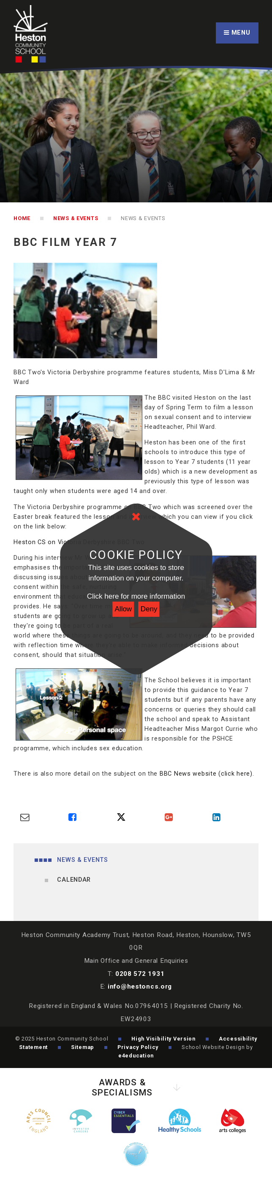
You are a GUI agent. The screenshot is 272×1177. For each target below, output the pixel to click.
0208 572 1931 (139, 974)
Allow (123, 609)
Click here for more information (136, 596)
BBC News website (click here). (207, 773)
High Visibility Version (163, 1038)
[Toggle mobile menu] (237, 33)
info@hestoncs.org (140, 986)
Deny (149, 609)
